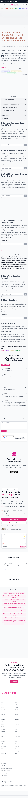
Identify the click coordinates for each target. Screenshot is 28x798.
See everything (4, 569)
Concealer (12, 350)
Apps (16, 699)
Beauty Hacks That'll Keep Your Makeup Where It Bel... (14, 596)
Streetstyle (3, 746)
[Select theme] (23, 5)
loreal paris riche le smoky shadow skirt (14, 607)
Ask (25, 144)
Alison (3, 50)
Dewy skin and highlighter (11, 73)
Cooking (3, 709)
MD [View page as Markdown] (13, 50)
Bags (2, 702)
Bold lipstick (3, 73)
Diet (2, 712)
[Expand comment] (5, 407)
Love (16, 729)
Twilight (3, 751)
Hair (16, 721)
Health (6, 8)
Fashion (3, 714)
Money (2, 8)
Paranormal (11, 8)
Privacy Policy (4, 773)
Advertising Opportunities (6, 768)
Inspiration (17, 724)
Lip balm (2, 350)
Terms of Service (4, 775)
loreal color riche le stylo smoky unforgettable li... (14, 610)
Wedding (17, 751)
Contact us (3, 760)
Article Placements (5, 765)
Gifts (2, 721)
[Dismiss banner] (25, 435)
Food (2, 717)
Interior (16, 8)
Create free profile (14, 519)
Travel (16, 748)
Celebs (16, 707)
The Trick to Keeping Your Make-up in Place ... (14, 593)
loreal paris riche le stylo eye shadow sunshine (14, 617)
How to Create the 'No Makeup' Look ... (14, 624)
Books (20, 8)
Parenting (3, 738)
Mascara (7, 350)
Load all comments (5, 364)
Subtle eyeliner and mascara (16, 71)
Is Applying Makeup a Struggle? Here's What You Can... (14, 621)
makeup (3, 27)
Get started (23, 546)
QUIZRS (26, 74)
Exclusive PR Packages (5, 770)
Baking (16, 702)
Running (3, 741)
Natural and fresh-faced (5, 71)
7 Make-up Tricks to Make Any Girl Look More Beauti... (14, 614)
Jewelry (16, 726)
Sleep (26, 8)
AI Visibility (3, 763)
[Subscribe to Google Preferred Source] (8, 437)
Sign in (24, 525)
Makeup (3, 731)
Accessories (3, 699)
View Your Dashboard (14, 523)
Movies (2, 734)
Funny (16, 717)
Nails (23, 8)
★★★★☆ (24, 27)
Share (24, 50)
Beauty (2, 704)
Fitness (16, 714)
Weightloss (3, 753)
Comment (4, 430)
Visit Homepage (14, 681)
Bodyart (16, 704)
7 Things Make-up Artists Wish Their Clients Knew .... (14, 600)
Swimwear (17, 746)
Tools (16, 753)
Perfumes (17, 738)
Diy (15, 712)
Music (16, 734)
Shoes (16, 741)
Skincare (3, 743)
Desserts (16, 709)
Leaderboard (4, 546)
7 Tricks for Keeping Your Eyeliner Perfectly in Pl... (14, 604)
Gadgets (3, 719)
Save (19, 50)
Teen (2, 748)
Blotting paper (17, 350)
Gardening (17, 719)
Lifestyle (3, 729)
